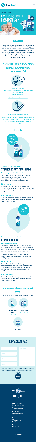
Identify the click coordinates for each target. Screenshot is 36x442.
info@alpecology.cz (18, 413)
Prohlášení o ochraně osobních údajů (18, 400)
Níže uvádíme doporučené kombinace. (18, 98)
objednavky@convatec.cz (20, 427)
